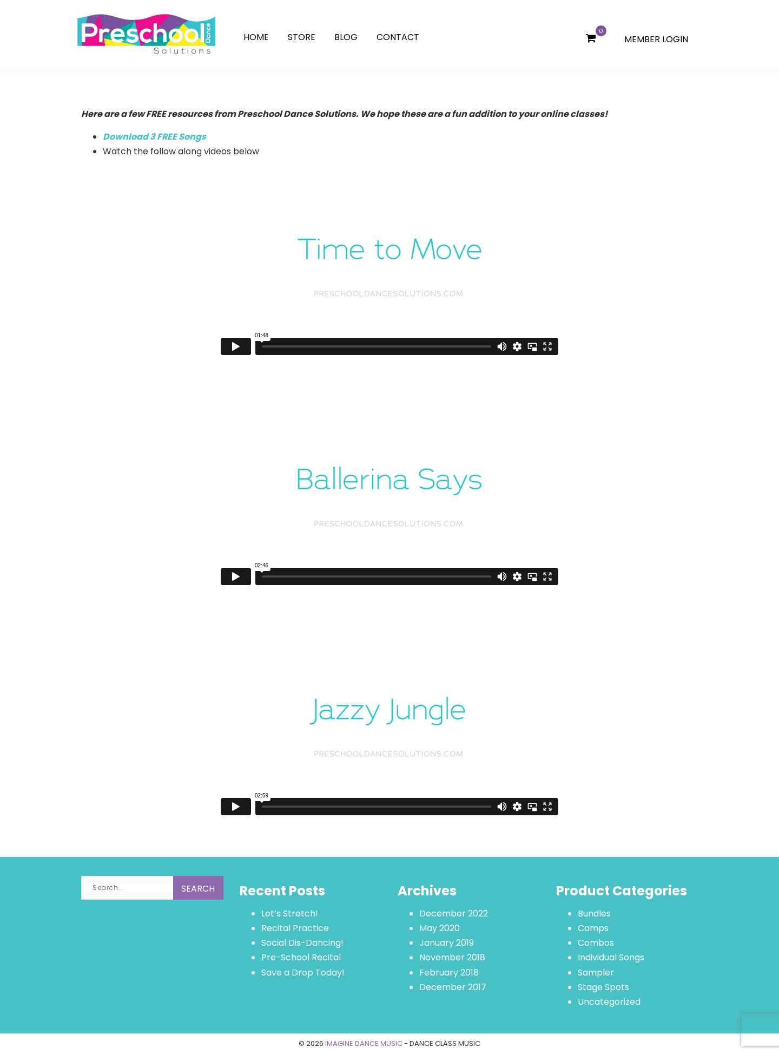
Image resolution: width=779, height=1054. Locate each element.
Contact (398, 37)
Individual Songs (611, 957)
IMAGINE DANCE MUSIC (363, 1043)
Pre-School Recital (301, 957)
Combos (596, 943)
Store (301, 37)
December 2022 (453, 913)
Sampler (596, 972)
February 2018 (449, 972)
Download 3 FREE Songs (154, 136)
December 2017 (452, 987)
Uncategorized (609, 1002)
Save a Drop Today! (303, 972)
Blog (346, 37)
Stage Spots (603, 987)
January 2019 (446, 943)
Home (256, 37)
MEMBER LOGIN (656, 39)
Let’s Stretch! (289, 913)
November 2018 (452, 957)
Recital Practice (295, 928)
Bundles (594, 913)
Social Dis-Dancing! (302, 943)
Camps (593, 928)
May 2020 (439, 928)
